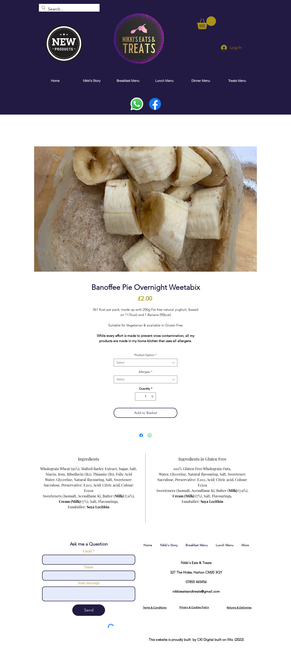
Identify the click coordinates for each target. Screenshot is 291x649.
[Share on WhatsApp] (150, 435)
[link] (206, 22)
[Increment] (153, 396)
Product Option (145, 355)
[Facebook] (155, 104)
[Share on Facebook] (141, 435)
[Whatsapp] (137, 104)
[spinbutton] (145, 396)
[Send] (88, 610)
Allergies (145, 371)
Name (88, 567)
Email (87, 551)
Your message (89, 583)
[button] (154, 607)
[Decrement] (138, 396)
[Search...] (69, 9)
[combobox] (145, 362)
